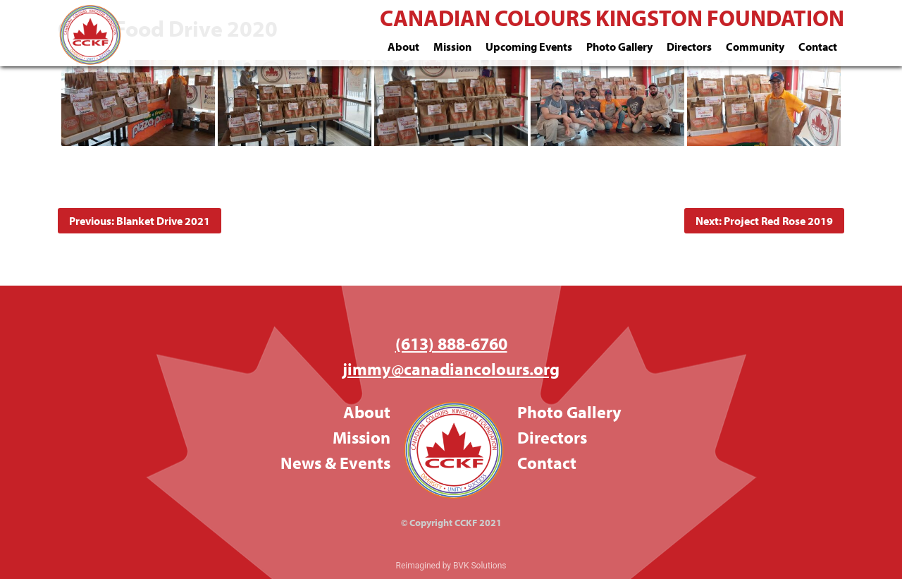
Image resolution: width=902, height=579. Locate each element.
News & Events (335, 462)
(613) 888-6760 (451, 343)
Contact (817, 46)
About (403, 46)
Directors (689, 46)
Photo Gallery (619, 46)
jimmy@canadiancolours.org (451, 368)
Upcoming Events (529, 46)
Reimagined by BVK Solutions (451, 566)
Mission (452, 46)
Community (755, 46)
